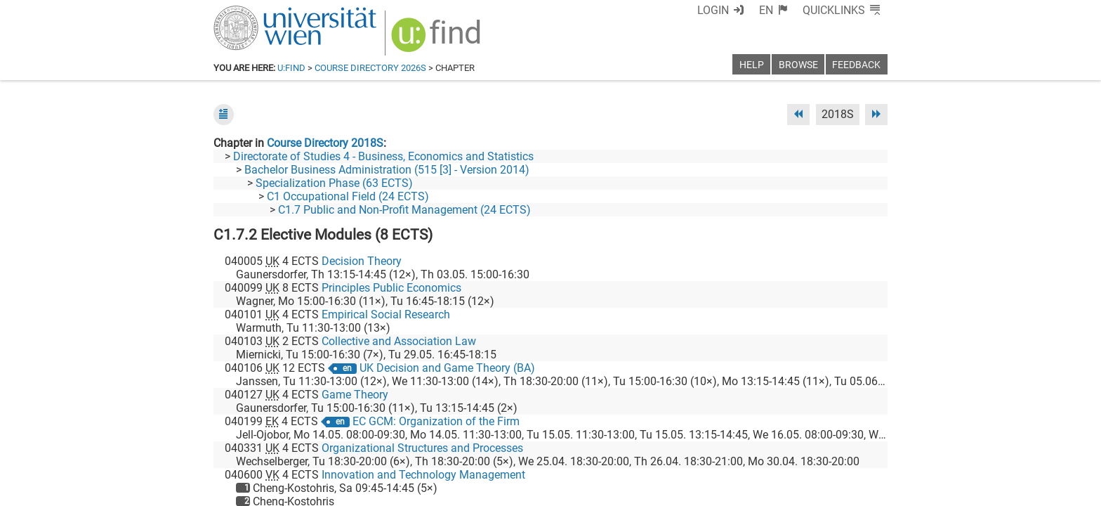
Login (713, 10)
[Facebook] (731, 447)
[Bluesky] (775, 447)
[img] (438, 39)
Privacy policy (761, 490)
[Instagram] (865, 447)
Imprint (631, 490)
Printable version (846, 490)
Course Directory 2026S (370, 68)
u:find (291, 68)
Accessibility (688, 490)
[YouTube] (820, 447)
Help (751, 65)
